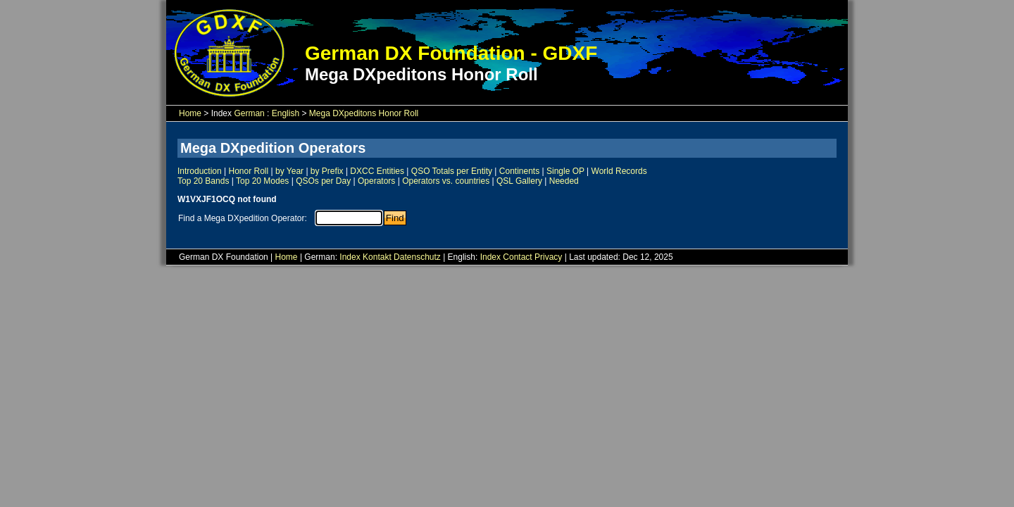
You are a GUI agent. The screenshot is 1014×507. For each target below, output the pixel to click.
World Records (619, 171)
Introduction (199, 171)
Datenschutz (417, 257)
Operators (376, 181)
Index (349, 257)
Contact (517, 257)
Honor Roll (249, 171)
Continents (519, 171)
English (285, 113)
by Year (289, 171)
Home (190, 113)
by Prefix (327, 171)
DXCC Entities (377, 171)
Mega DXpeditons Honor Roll (363, 113)
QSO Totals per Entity (451, 171)
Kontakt (377, 257)
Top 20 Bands (203, 181)
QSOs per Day (323, 181)
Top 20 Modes (262, 181)
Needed (564, 181)
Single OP (565, 171)
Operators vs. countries (445, 181)
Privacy (548, 257)
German (249, 113)
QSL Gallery (519, 181)
